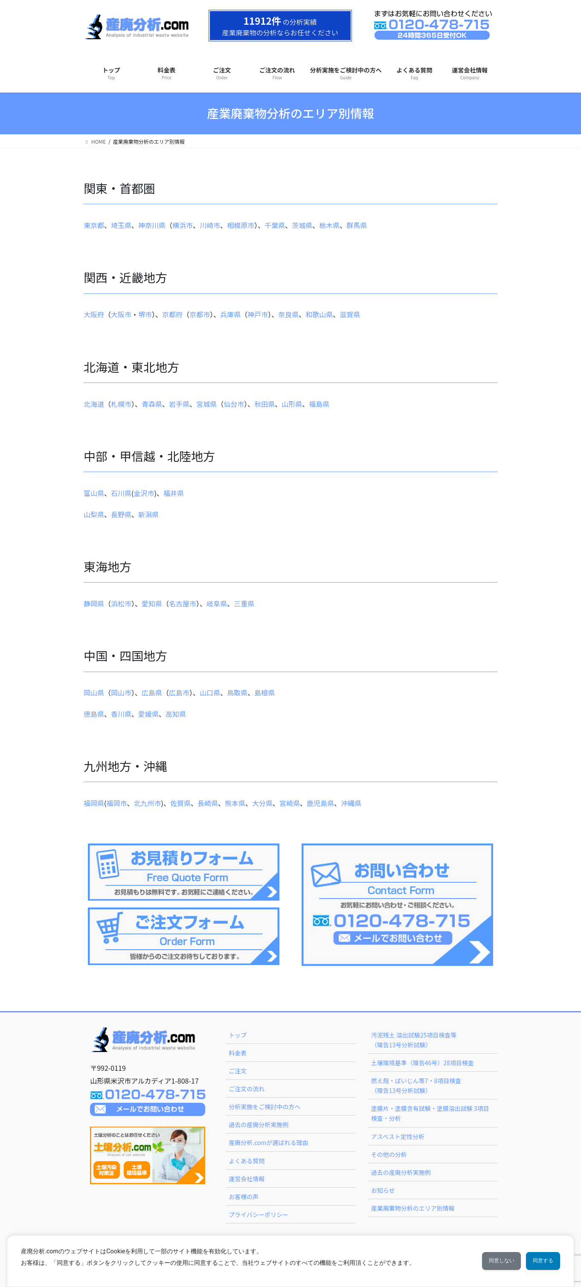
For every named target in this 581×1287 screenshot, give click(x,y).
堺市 (145, 314)
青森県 (152, 404)
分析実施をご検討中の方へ (264, 1106)
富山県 (94, 493)
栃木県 (329, 225)
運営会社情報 (246, 1178)
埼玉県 (121, 225)
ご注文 (238, 1071)
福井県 (173, 493)
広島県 (152, 692)
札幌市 (121, 404)
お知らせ (383, 1190)
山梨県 (94, 514)
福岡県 (94, 803)
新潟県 (148, 514)
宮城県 (206, 404)
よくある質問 (246, 1161)
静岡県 (94, 603)
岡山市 (121, 692)
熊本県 (235, 803)
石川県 (121, 493)
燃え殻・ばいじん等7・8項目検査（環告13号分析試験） (416, 1085)
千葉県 (274, 225)
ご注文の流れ (246, 1088)
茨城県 (302, 225)
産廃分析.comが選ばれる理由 (268, 1142)
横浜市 (182, 225)
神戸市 (257, 314)
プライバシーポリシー (258, 1214)
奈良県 (288, 314)
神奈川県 (152, 225)
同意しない (485, 1261)
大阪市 (121, 314)
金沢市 (144, 493)
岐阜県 (216, 603)
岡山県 (94, 692)
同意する (538, 1261)
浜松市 (121, 603)
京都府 (172, 314)
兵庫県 (230, 314)
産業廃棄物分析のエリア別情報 (413, 1208)
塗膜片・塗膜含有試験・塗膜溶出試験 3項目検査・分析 (430, 1113)
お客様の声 (244, 1196)
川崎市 (210, 225)
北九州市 (147, 803)
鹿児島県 (320, 803)
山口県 (210, 692)
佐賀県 (180, 803)
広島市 (179, 692)
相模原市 (240, 225)
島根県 (264, 692)
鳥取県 (237, 692)
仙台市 (234, 404)
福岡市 (116, 803)
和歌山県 (319, 314)
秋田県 (264, 404)
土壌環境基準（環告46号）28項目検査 (422, 1062)
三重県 (244, 603)
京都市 (199, 314)
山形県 (292, 404)
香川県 (121, 714)
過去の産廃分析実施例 (258, 1124)
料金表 (238, 1053)
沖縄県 (351, 803)
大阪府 (94, 314)
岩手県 (179, 404)
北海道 (94, 404)
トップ (238, 1035)
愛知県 (152, 603)
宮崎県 (289, 803)
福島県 (319, 404)
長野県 (121, 514)
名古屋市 (182, 603)
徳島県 (94, 714)
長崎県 (208, 803)
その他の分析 (389, 1154)
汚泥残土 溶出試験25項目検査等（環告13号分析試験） (414, 1040)
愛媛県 (148, 714)
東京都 (94, 225)
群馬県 (356, 225)
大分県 (262, 803)
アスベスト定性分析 (397, 1136)
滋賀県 (350, 314)
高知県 (176, 714)
